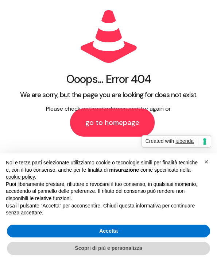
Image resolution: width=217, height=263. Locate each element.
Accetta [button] (108, 231)
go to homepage (112, 122)
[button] (207, 165)
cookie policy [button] (20, 177)
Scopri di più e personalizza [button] (108, 248)
